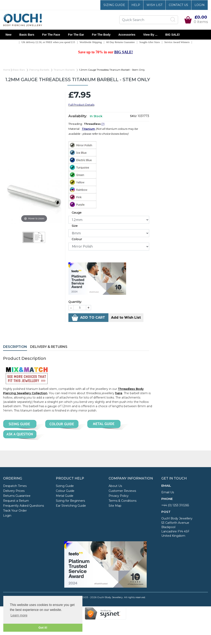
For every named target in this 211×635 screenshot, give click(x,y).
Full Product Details (81, 104)
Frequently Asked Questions (23, 506)
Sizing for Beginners (70, 501)
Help (135, 5)
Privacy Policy (119, 496)
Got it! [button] (43, 627)
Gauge (77, 212)
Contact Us (178, 5)
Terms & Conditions (122, 501)
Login (200, 5)
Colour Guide (65, 491)
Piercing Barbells (39, 69)
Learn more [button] (19, 615)
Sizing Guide (114, 5)
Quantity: (75, 302)
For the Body (101, 34)
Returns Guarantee (16, 496)
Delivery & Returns (48, 347)
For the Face (51, 34)
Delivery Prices (14, 491)
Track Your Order (15, 510)
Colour (77, 239)
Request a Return (16, 501)
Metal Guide (64, 496)
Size (75, 226)
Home (6, 69)
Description (15, 347)
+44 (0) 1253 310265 (175, 505)
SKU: (133, 116)
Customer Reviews (122, 491)
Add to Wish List (126, 317)
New (8, 34)
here (118, 393)
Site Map (115, 506)
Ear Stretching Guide (71, 506)
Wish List (154, 5)
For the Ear (76, 34)
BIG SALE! (172, 34)
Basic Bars (27, 34)
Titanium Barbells (64, 69)
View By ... (150, 34)
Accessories (127, 34)
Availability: (77, 116)
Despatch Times (15, 486)
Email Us (167, 492)
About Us (115, 486)
